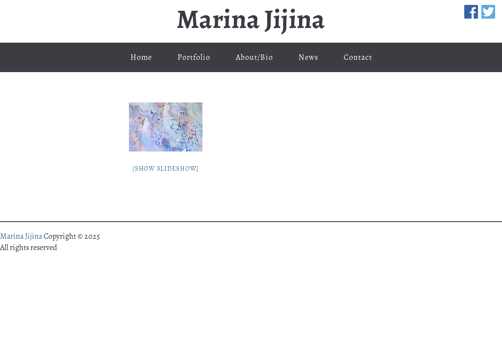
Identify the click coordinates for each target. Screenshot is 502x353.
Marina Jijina (251, 21)
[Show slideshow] (165, 168)
